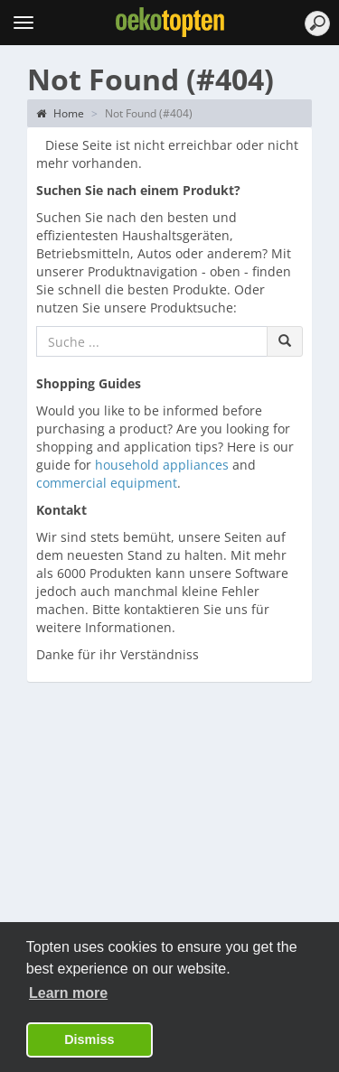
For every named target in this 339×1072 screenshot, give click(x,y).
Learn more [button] (68, 993)
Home (60, 113)
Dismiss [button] (89, 1039)
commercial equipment (106, 482)
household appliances (162, 464)
